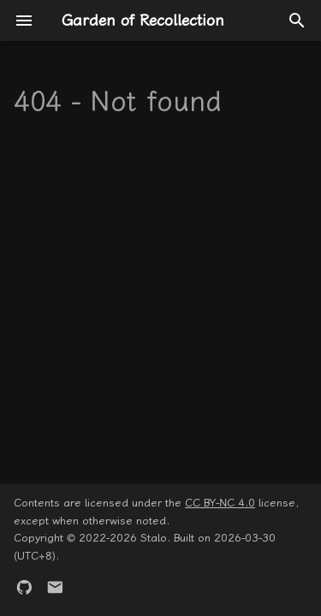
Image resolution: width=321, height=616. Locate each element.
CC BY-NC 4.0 (220, 502)
